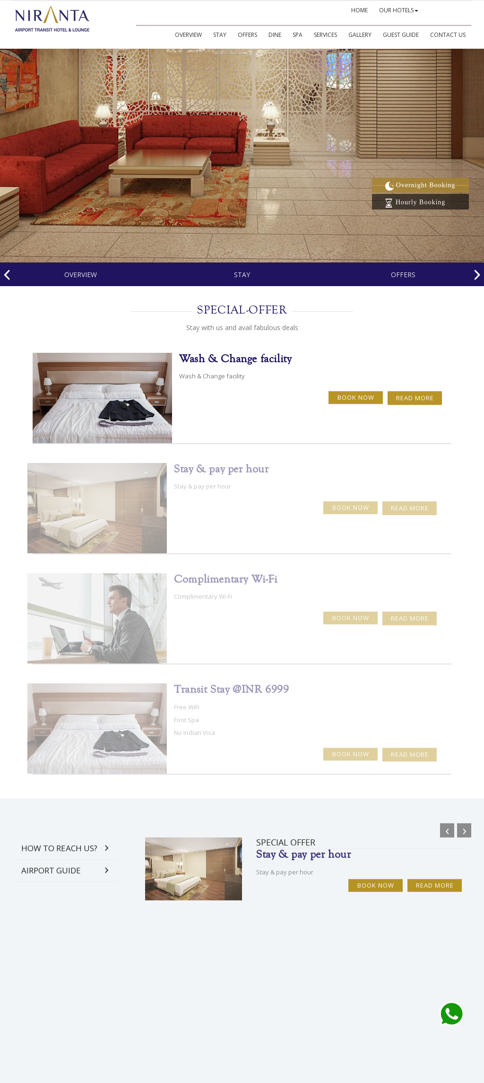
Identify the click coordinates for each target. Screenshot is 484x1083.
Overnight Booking (420, 185)
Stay (219, 35)
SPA (297, 35)
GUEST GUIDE (401, 35)
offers (403, 274)
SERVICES (325, 35)
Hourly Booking (414, 202)
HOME (359, 10)
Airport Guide (51, 876)
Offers (247, 35)
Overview (188, 35)
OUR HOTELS (398, 10)
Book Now (355, 392)
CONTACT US (448, 35)
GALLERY (360, 35)
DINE (274, 35)
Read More (415, 392)
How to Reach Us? (59, 853)
